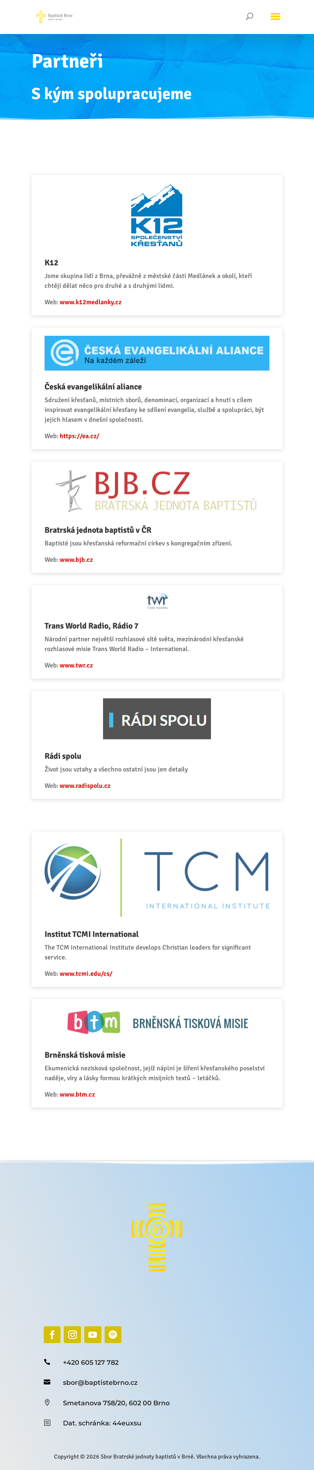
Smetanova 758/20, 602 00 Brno (116, 1403)
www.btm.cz (86, 1042)
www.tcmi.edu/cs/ (94, 935)
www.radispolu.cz (93, 769)
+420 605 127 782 (91, 1362)
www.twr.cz (86, 663)
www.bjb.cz (86, 569)
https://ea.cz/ (88, 460)
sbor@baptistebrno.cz (100, 1382)
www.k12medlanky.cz (98, 341)
